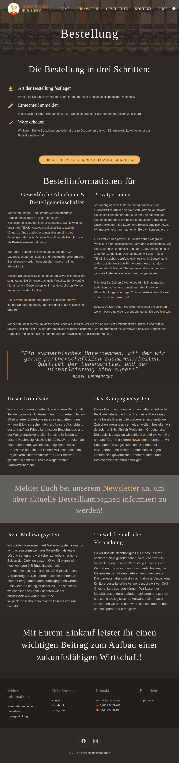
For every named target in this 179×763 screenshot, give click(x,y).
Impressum (147, 700)
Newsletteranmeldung (22, 706)
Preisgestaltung (18, 716)
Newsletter (139, 439)
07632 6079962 (110, 705)
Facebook (58, 705)
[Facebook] (174, 9)
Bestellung (14, 711)
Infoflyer (71, 300)
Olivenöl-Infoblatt (24, 300)
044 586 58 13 (109, 710)
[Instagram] (95, 741)
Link (64, 232)
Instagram (58, 710)
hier (10, 285)
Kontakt (57, 700)
